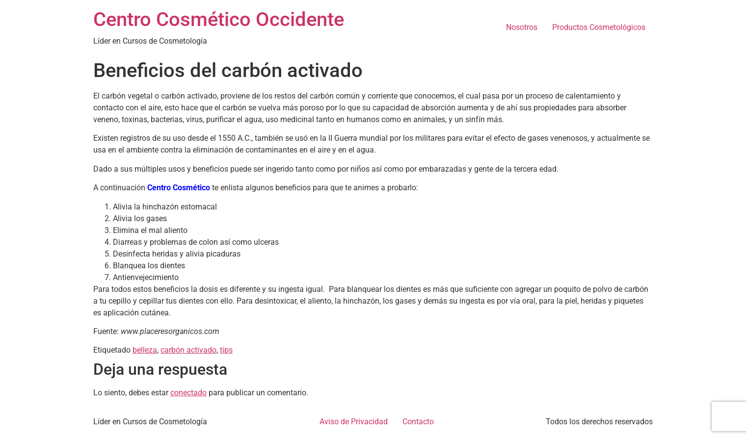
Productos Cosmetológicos (598, 27)
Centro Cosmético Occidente (218, 19)
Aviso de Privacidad (354, 421)
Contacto (418, 421)
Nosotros (521, 27)
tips (226, 350)
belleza (145, 350)
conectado (188, 392)
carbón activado (188, 350)
